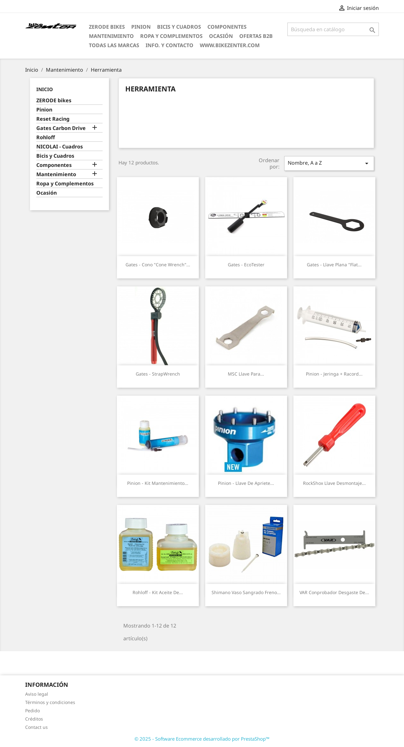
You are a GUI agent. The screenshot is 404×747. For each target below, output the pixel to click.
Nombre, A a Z (329, 163)
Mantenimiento (111, 36)
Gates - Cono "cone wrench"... (158, 265)
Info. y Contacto (169, 45)
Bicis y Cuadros (179, 26)
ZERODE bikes (107, 26)
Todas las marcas (114, 45)
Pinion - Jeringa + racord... (334, 374)
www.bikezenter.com (230, 45)
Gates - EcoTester (246, 265)
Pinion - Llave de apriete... (246, 483)
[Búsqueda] (333, 29)
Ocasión (221, 36)
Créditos (34, 719)
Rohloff (45, 137)
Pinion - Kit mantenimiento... (157, 483)
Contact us (36, 727)
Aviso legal (36, 694)
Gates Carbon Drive (61, 128)
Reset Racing (52, 119)
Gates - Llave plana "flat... (334, 265)
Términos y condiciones (50, 702)
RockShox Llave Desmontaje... (334, 483)
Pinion (141, 26)
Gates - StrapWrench (158, 374)
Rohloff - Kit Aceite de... (158, 592)
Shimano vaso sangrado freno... (246, 592)
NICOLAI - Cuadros (59, 146)
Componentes (227, 26)
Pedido (32, 710)
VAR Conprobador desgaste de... (334, 592)
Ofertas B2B (256, 36)
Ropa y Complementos (171, 36)
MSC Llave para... (246, 374)
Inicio (44, 89)
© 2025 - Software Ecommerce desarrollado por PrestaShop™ (202, 739)
